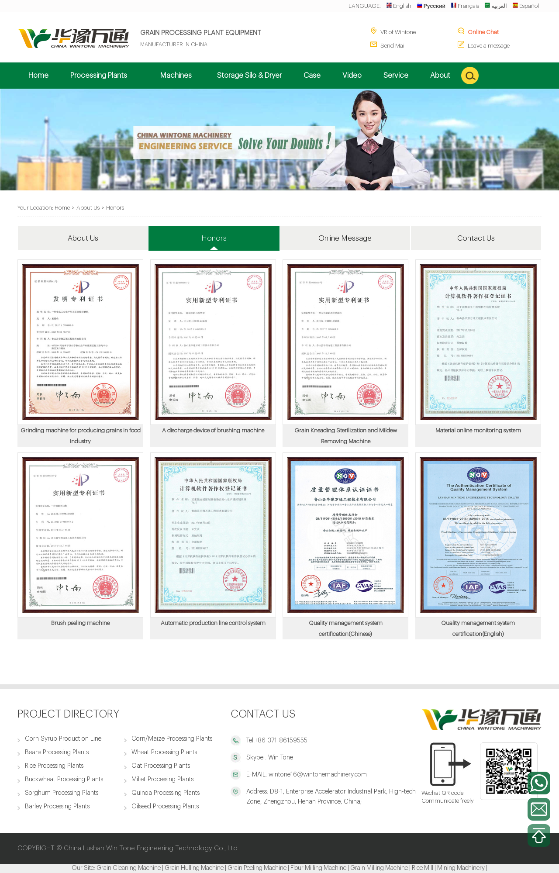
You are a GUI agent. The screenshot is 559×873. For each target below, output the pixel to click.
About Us (88, 207)
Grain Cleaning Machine (129, 868)
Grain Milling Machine (379, 868)
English (398, 6)
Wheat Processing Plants (164, 752)
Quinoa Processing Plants (165, 793)
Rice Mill (422, 868)
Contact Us (476, 238)
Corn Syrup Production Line (63, 738)
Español (525, 6)
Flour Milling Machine (318, 868)
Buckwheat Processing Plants (64, 779)
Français (465, 6)
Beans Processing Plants (57, 752)
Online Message (345, 238)
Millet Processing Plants (162, 779)
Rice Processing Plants (54, 766)
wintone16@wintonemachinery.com (317, 774)
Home (62, 207)
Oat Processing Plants (160, 766)
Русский (431, 6)
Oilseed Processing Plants (165, 806)
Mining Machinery (461, 868)
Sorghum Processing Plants (61, 793)
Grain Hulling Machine (194, 868)
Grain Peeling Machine (257, 868)
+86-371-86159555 (281, 740)
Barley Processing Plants (57, 806)
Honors (115, 207)
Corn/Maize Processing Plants (171, 738)
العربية (495, 6)
